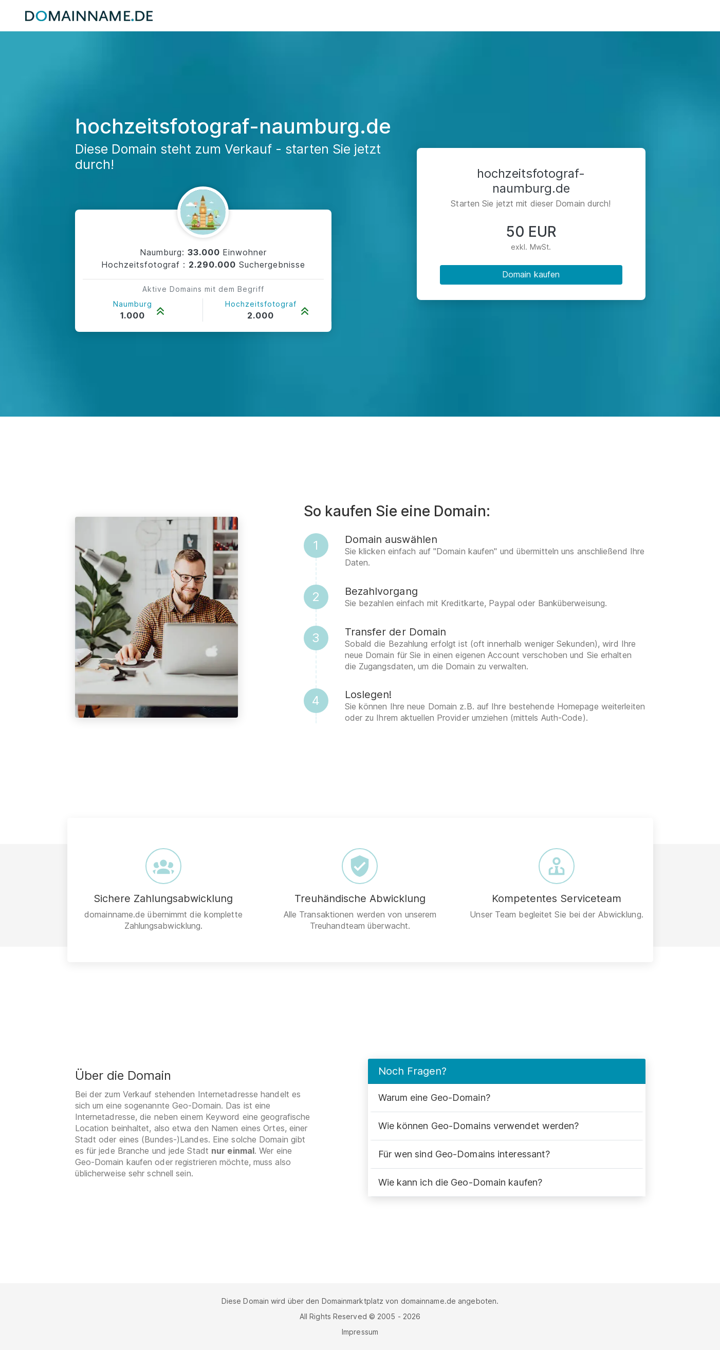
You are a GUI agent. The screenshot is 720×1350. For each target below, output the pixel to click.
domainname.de (428, 1301)
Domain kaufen (531, 274)
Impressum (360, 1331)
